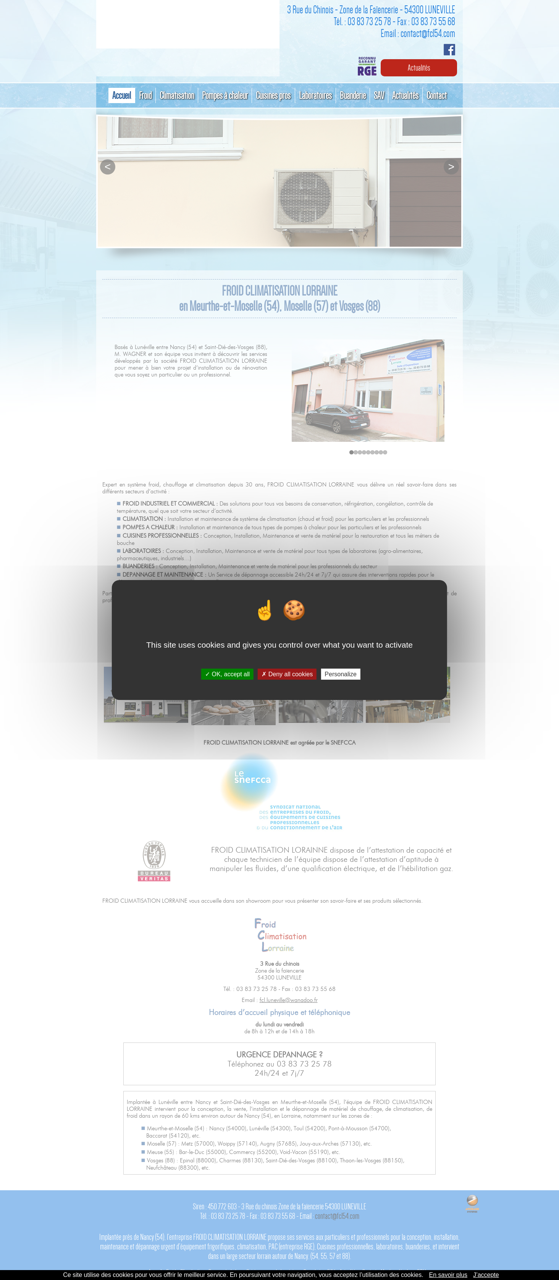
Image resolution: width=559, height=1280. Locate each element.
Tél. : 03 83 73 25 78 (362, 21)
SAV (379, 95)
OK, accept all (227, 674)
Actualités (419, 67)
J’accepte (486, 1275)
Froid (145, 95)
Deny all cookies (287, 674)
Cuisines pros (273, 95)
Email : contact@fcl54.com (418, 33)
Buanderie (353, 95)
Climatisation (177, 95)
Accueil (122, 95)
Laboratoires (315, 95)
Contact (437, 95)
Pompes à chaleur (225, 95)
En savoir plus (448, 1275)
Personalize (341, 674)
